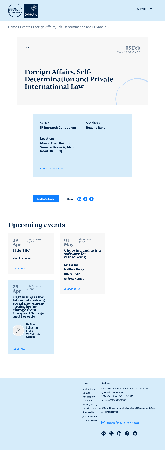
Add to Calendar (50, 168)
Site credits (88, 412)
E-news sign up (90, 419)
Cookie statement (92, 408)
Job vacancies (90, 415)
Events (25, 26)
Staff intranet (90, 388)
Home (12, 26)
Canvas (86, 392)
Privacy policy (90, 404)
